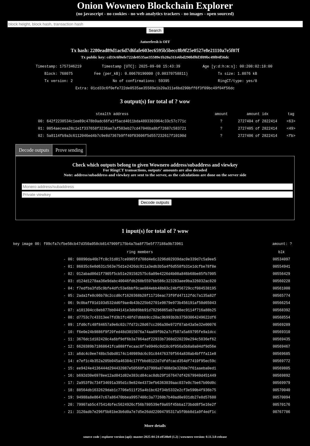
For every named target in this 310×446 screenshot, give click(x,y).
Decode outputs (34, 150)
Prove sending (69, 150)
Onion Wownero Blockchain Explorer (155, 5)
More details (155, 425)
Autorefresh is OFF (155, 42)
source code (91, 436)
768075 (66, 74)
